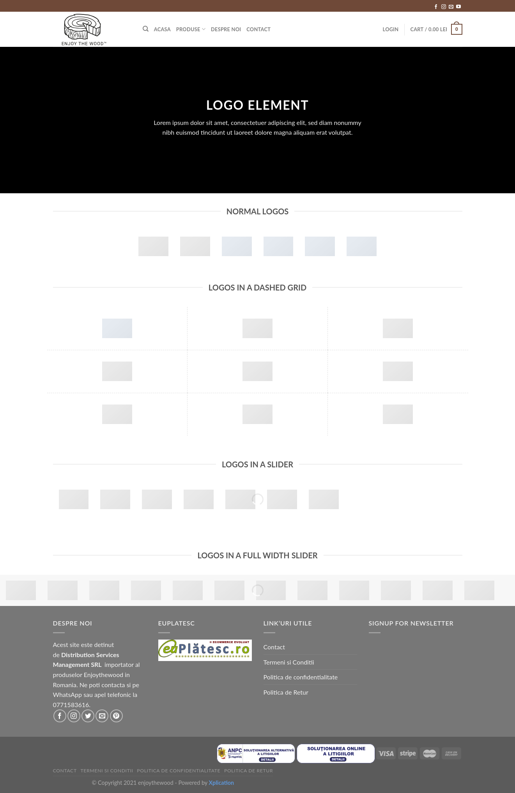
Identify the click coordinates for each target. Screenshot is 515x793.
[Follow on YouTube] (458, 7)
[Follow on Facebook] (436, 7)
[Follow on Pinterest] (116, 715)
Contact (258, 29)
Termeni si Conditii (289, 662)
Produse (190, 29)
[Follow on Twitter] (87, 715)
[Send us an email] (451, 7)
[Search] (146, 28)
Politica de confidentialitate (301, 677)
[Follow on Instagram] (443, 7)
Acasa (162, 29)
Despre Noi (226, 29)
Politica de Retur (286, 692)
